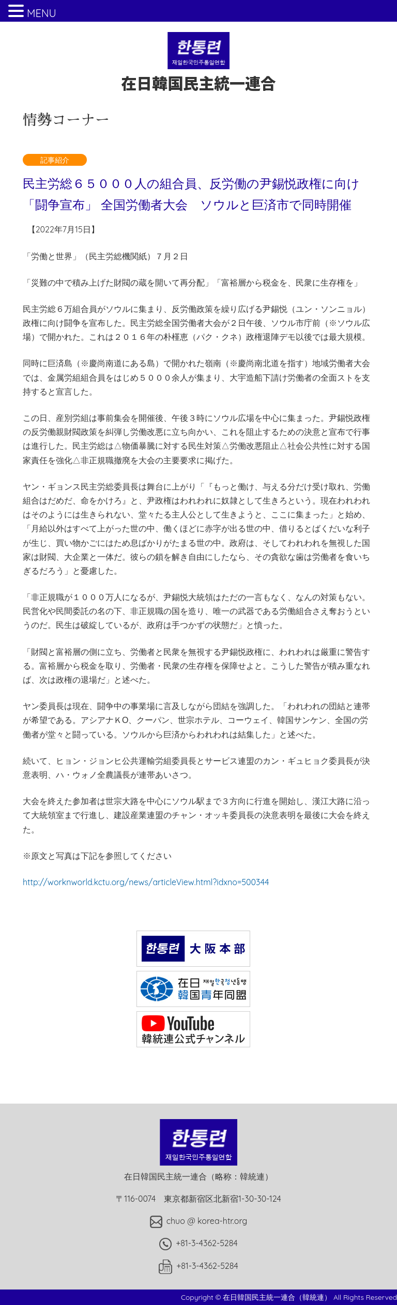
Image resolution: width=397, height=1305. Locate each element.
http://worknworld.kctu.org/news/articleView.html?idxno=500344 (146, 882)
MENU (41, 13)
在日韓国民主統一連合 (198, 72)
